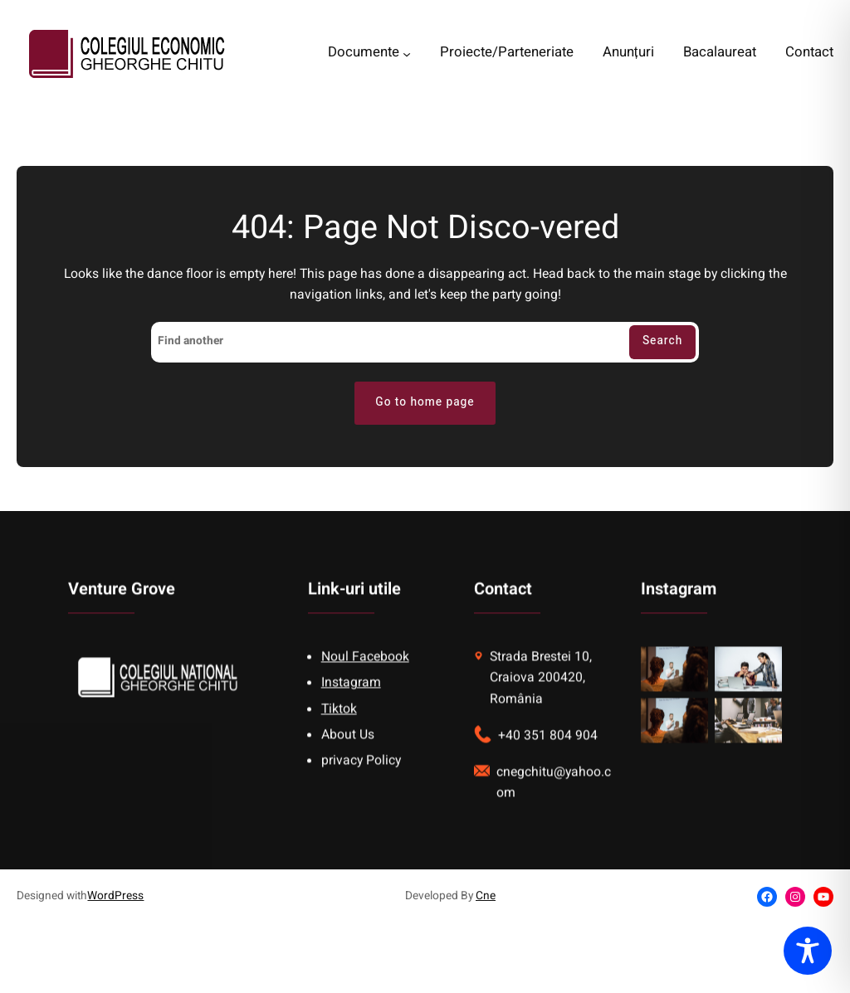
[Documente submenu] (407, 54)
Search (662, 341)
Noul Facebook (365, 671)
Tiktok (339, 723)
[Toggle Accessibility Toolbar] (807, 950)
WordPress (115, 896)
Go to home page (424, 402)
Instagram (351, 697)
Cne (486, 896)
